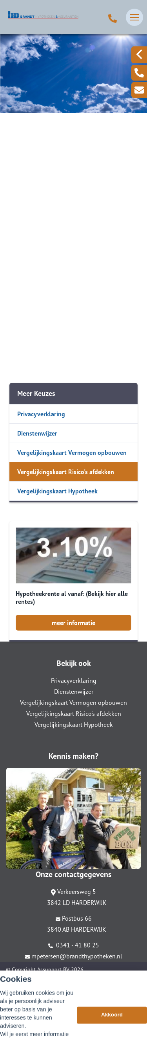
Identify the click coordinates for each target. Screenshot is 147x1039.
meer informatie (73, 623)
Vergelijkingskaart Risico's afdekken (65, 472)
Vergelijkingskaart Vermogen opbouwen (72, 452)
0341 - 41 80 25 (73, 945)
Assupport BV (53, 969)
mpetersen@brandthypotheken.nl (73, 956)
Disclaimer (18, 991)
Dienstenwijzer (37, 433)
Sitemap (15, 980)
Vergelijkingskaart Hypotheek (57, 491)
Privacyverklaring (41, 414)
